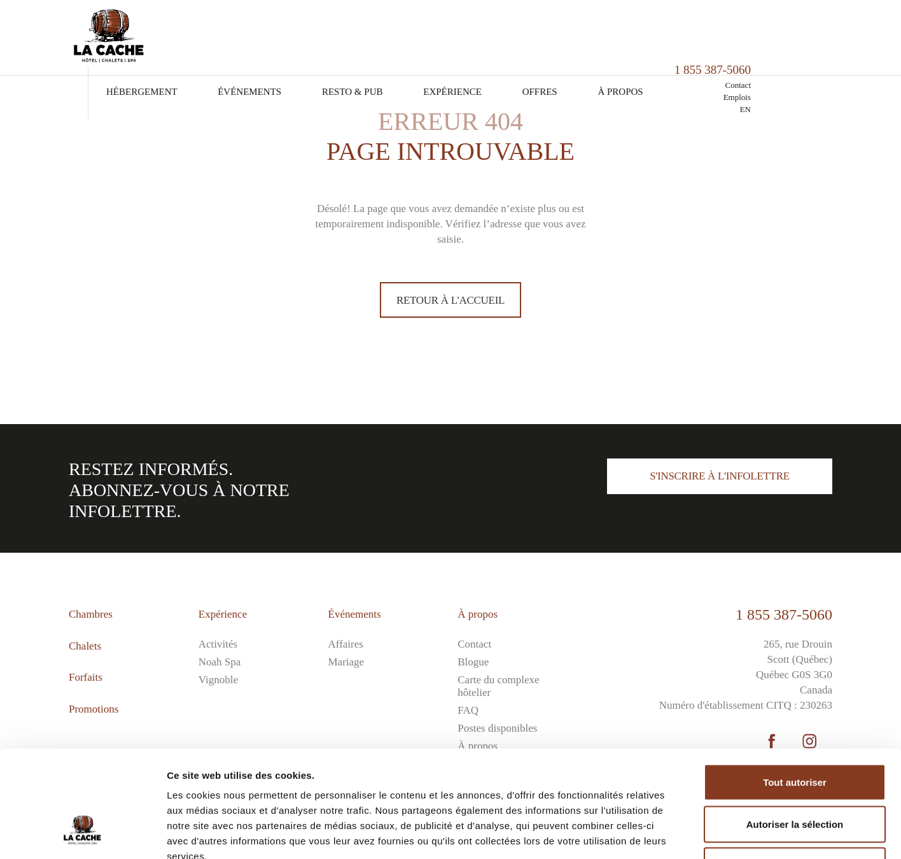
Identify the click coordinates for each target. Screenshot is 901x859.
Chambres (91, 614)
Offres (622, 37)
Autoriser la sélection (795, 733)
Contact (819, 30)
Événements (332, 37)
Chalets (85, 646)
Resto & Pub (434, 37)
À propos (703, 37)
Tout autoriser (795, 691)
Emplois (818, 42)
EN (826, 54)
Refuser (795, 775)
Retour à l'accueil (450, 300)
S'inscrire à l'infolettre (720, 476)
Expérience (535, 37)
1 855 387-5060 (784, 614)
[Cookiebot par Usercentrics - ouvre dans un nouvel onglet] (82, 834)
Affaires (345, 644)
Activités (218, 644)
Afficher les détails (701, 833)
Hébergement (224, 37)
